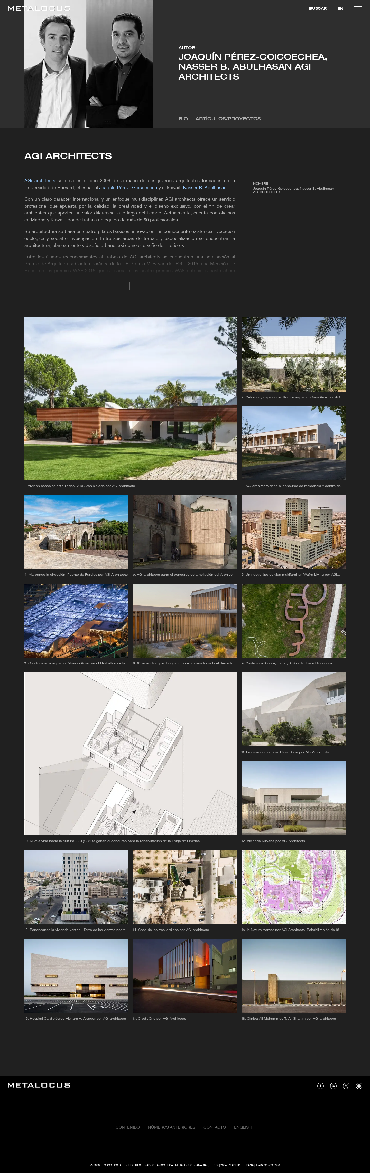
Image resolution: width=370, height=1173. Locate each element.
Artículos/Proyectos (228, 119)
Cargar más (185, 1048)
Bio (183, 119)
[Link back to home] (39, 9)
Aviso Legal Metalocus (174, 1165)
